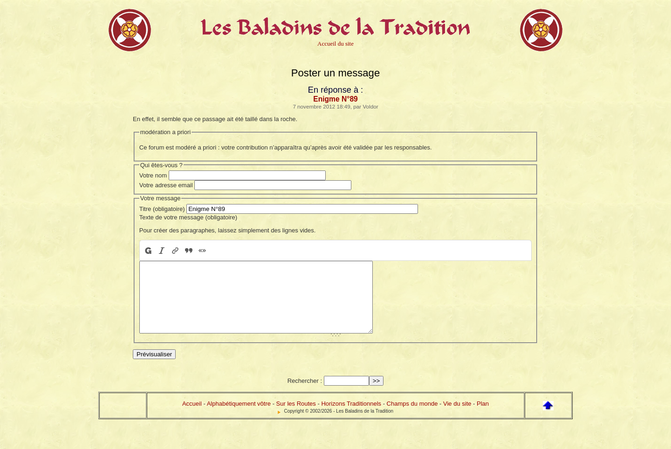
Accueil (192, 417)
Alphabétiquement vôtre (239, 417)
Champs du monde (412, 417)
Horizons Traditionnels (351, 417)
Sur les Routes (296, 417)
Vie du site (457, 417)
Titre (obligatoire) (162, 208)
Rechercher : (305, 394)
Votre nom (153, 175)
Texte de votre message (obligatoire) (188, 217)
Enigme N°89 (335, 99)
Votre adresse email (166, 185)
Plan (483, 417)
